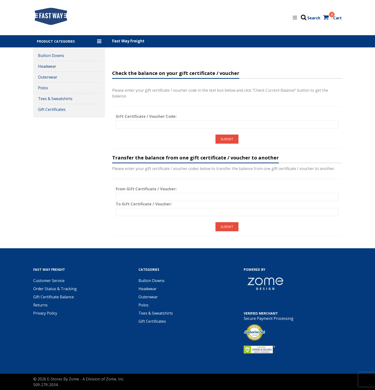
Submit (227, 139)
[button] (69, 41)
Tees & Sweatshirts (55, 98)
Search (313, 18)
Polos (43, 87)
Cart (337, 18)
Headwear (47, 66)
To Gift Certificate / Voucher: (144, 204)
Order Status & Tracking (55, 288)
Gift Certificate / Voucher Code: (146, 116)
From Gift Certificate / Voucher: (146, 189)
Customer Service (49, 280)
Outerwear (47, 77)
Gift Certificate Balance (53, 297)
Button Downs (51, 55)
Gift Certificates (52, 109)
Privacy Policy (45, 313)
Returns (40, 305)
